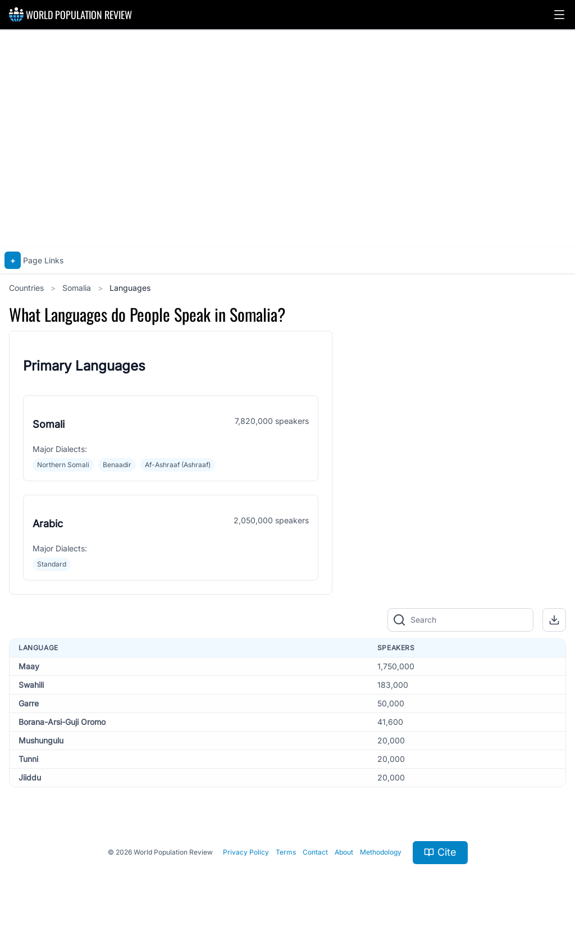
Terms (286, 852)
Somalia (77, 288)
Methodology (380, 852)
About (344, 852)
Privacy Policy (246, 852)
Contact (315, 852)
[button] (559, 14)
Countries (27, 288)
